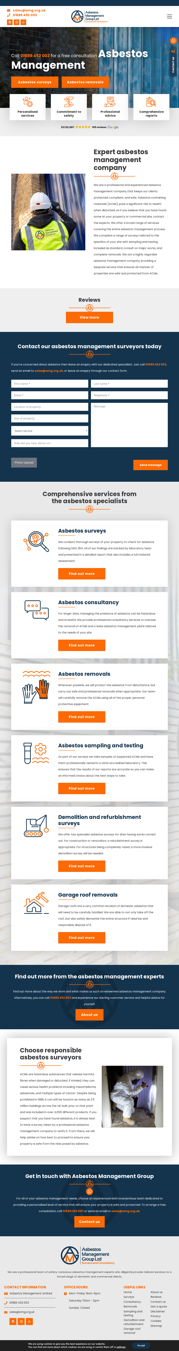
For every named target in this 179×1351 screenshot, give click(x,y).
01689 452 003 (22, 15)
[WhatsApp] (23, 22)
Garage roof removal (132, 1331)
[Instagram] (16, 22)
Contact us (89, 1221)
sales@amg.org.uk (26, 10)
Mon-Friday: (77, 1293)
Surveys (129, 1297)
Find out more (82, 573)
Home (128, 1292)
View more (89, 317)
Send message (151, 465)
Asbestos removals (85, 82)
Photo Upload (24, 463)
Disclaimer (158, 1311)
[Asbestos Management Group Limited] (90, 16)
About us (89, 1014)
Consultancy (132, 1302)
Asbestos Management (79, 59)
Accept (143, 1345)
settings (122, 1347)
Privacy (156, 1316)
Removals (130, 1307)
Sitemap (156, 1326)
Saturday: (75, 1301)
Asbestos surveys (34, 82)
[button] (169, 16)
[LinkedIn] (10, 22)
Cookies (156, 1321)
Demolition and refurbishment (134, 1322)
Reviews (156, 1297)
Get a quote (159, 1307)
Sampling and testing (133, 1313)
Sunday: (74, 1308)
